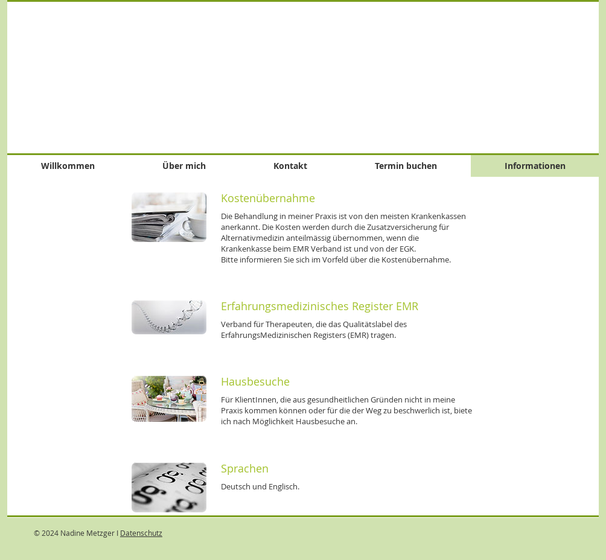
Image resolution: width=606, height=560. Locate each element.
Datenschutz (141, 533)
